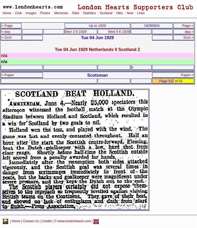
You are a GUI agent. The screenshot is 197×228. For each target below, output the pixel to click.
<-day (5, 32)
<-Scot (6, 37)
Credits (47, 221)
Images (31, 13)
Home (7, 13)
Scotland (106, 13)
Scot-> (188, 37)
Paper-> (187, 75)
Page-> (188, 26)
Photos (45, 13)
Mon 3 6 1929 (76, 32)
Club (18, 13)
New (130, 13)
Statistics (89, 13)
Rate (75, 13)
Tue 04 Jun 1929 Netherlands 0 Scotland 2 (97, 49)
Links (141, 13)
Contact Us (31, 221)
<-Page (7, 26)
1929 (102, 26)
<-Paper (7, 75)
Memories (61, 13)
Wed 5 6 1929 (119, 32)
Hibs (119, 13)
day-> (189, 32)
